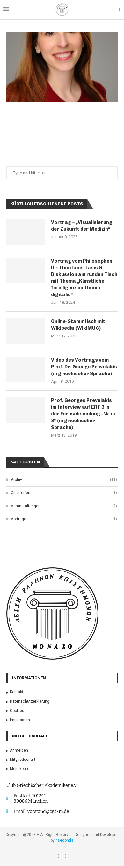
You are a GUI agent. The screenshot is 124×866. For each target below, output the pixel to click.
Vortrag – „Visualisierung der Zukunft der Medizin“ (81, 225)
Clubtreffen (64, 493)
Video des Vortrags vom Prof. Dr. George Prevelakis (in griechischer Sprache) (84, 366)
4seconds (64, 840)
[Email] (65, 856)
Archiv (64, 480)
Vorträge (64, 519)
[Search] (120, 9)
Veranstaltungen (64, 506)
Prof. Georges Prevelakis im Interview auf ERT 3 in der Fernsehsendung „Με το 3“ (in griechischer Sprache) (83, 414)
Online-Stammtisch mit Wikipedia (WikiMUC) (78, 325)
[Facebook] (58, 856)
